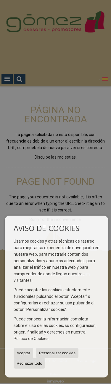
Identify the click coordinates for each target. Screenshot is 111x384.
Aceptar (23, 353)
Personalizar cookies (57, 353)
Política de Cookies (31, 338)
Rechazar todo (29, 363)
